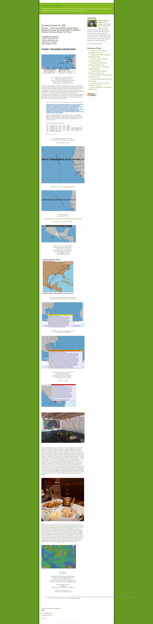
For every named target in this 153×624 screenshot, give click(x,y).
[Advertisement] (67, 17)
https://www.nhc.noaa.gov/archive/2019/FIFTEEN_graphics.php (63, 218)
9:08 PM (58, 608)
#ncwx (143, 597)
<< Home (44, 618)
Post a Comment (46, 615)
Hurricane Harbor (52, 5)
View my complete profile (94, 43)
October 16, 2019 (75, 598)
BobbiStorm (105, 20)
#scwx (139, 597)
